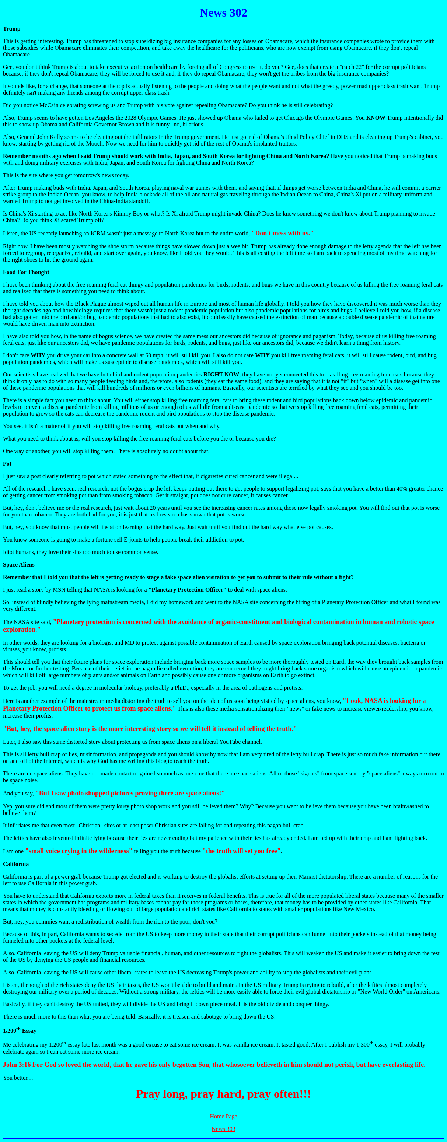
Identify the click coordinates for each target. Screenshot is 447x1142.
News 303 (223, 1129)
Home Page (223, 1116)
